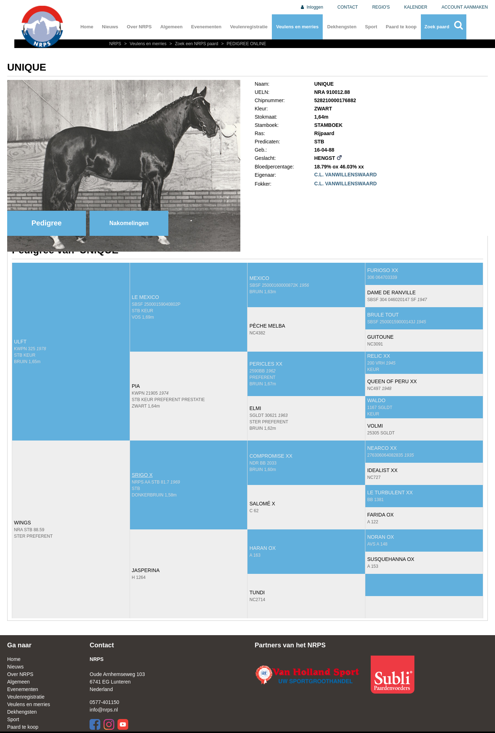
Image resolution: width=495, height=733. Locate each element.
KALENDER (415, 7)
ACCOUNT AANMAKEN (465, 7)
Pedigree (47, 223)
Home (86, 26)
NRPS (115, 43)
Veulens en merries (297, 26)
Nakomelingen (128, 223)
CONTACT (347, 7)
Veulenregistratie (249, 26)
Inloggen (311, 7)
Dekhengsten (341, 26)
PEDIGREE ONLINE (243, 43)
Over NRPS (139, 26)
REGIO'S (381, 7)
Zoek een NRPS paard (193, 43)
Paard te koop (401, 26)
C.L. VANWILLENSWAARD (345, 174)
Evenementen (206, 26)
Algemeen (171, 26)
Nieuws (110, 26)
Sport (371, 26)
